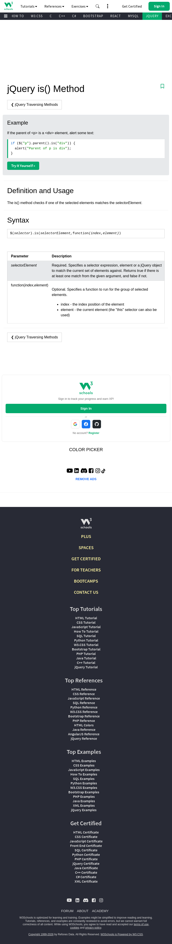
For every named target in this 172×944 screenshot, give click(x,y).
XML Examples (84, 805)
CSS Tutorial (86, 622)
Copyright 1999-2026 (41, 934)
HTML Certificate (86, 832)
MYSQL (133, 16)
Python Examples (84, 783)
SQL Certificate (86, 850)
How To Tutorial (86, 631)
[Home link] (8, 6)
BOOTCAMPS (86, 581)
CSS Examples (84, 765)
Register (93, 433)
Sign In (86, 408)
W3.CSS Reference (84, 711)
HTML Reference (83, 689)
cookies (74, 927)
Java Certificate (86, 868)
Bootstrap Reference (84, 716)
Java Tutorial (86, 658)
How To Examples (83, 774)
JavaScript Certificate (86, 841)
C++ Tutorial (86, 662)
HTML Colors (84, 725)
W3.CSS (37, 16)
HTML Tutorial (86, 618)
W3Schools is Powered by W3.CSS (122, 934)
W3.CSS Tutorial (86, 644)
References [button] (54, 6)
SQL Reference (84, 702)
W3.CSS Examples (83, 787)
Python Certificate (86, 854)
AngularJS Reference (83, 734)
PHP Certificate (86, 859)
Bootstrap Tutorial (86, 649)
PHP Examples (84, 796)
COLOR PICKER (86, 449)
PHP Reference (84, 720)
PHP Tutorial (86, 653)
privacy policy (93, 927)
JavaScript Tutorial (86, 627)
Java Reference (83, 729)
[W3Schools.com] (86, 525)
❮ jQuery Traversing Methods (34, 104)
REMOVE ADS (86, 479)
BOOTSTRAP (93, 16)
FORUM (67, 911)
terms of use (141, 924)
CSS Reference (84, 694)
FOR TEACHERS (86, 570)
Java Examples (84, 801)
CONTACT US (86, 592)
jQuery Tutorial (86, 667)
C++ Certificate (86, 872)
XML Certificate (86, 881)
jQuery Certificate (86, 863)
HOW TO (17, 16)
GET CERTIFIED (86, 558)
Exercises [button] (79, 6)
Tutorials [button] (28, 6)
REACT (115, 16)
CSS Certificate (86, 836)
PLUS (86, 536)
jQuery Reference (84, 738)
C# (74, 16)
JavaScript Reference (84, 698)
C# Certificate (86, 877)
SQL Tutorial (86, 636)
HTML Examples (84, 761)
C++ (62, 16)
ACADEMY (100, 911)
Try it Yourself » (23, 165)
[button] (98, 6)
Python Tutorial (86, 640)
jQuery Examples (84, 810)
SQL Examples (84, 778)
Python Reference (83, 707)
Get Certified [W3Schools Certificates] (132, 6)
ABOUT (83, 911)
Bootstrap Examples (83, 792)
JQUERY (152, 16)
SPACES (86, 547)
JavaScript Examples (84, 769)
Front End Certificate (86, 845)
